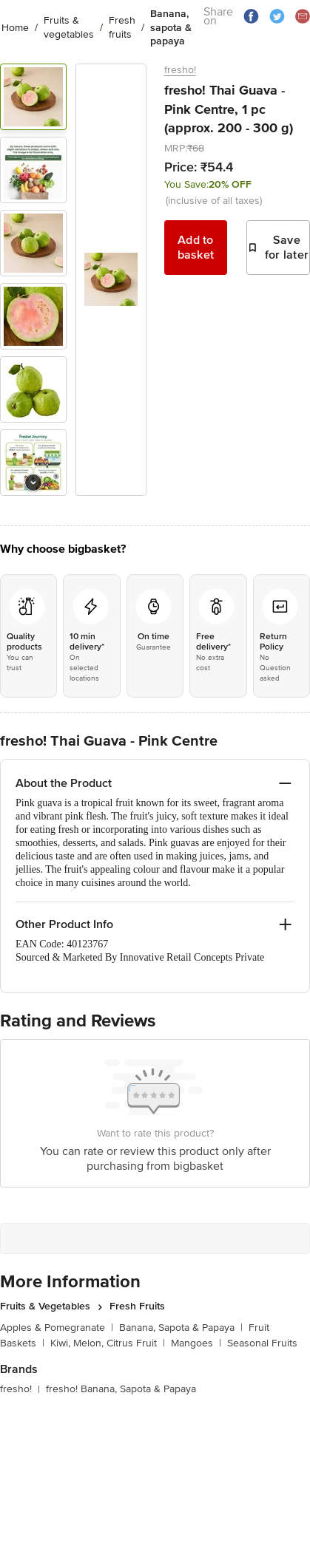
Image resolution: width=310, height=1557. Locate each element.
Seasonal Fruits (262, 1343)
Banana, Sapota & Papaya (181, 1327)
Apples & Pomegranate (56, 1327)
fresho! (180, 70)
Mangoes (196, 1343)
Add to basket (196, 247)
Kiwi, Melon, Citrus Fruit (107, 1343)
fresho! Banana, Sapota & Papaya (121, 1389)
